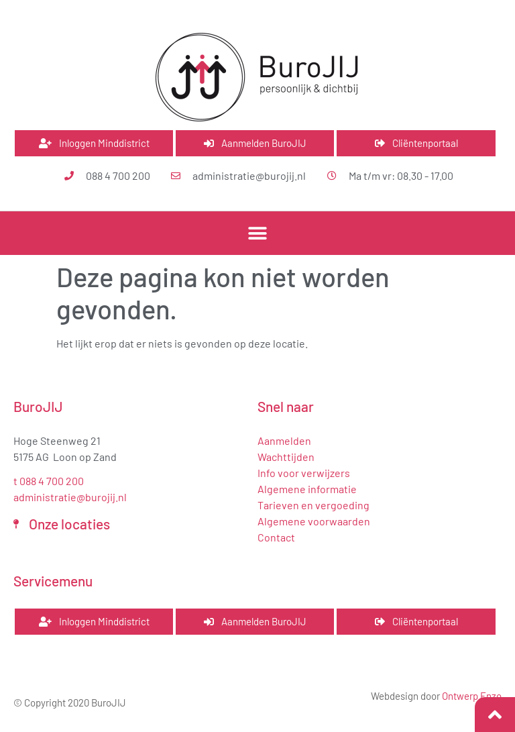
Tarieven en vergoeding (313, 505)
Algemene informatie (307, 488)
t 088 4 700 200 (48, 480)
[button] (258, 233)
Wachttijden (286, 456)
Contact (276, 537)
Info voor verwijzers (304, 472)
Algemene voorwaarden (314, 521)
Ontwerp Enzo (472, 696)
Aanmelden (284, 440)
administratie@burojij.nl (70, 496)
